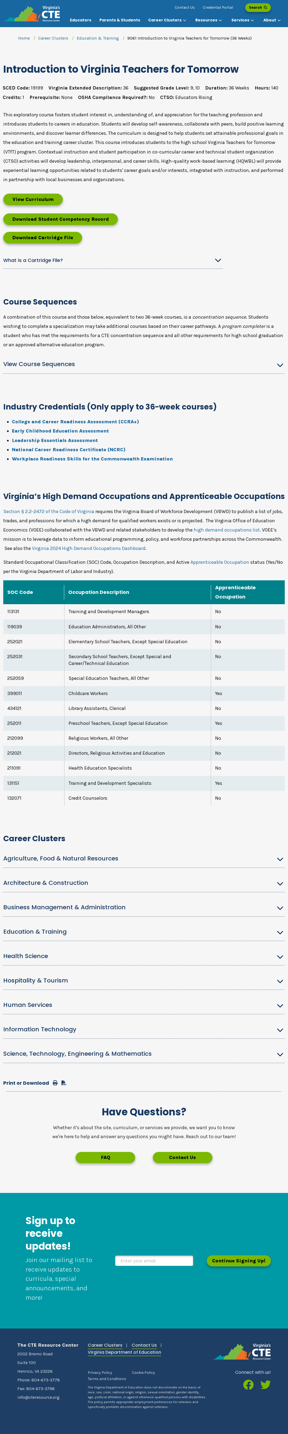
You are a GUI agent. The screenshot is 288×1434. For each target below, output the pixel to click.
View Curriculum (33, 199)
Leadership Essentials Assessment (55, 440)
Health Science (25, 956)
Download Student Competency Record (60, 219)
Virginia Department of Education (124, 1352)
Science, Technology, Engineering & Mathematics (77, 1053)
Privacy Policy (100, 1372)
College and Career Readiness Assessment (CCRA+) (75, 422)
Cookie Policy (143, 1372)
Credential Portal (218, 7)
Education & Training (98, 38)
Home (24, 38)
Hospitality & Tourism (35, 980)
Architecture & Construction (45, 883)
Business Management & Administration (64, 907)
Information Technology (39, 1029)
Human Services (27, 1005)
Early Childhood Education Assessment (60, 431)
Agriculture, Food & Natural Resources (60, 858)
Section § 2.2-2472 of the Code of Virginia (48, 511)
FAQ (105, 1157)
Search (258, 7)
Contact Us (185, 7)
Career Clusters (53, 38)
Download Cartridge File (42, 238)
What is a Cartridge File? (33, 260)
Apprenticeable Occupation (219, 562)
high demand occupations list (227, 530)
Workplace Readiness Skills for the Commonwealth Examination (92, 459)
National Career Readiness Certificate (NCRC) (68, 450)
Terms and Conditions (107, 1379)
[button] (168, 20)
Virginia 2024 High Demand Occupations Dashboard (88, 548)
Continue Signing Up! (239, 1261)
